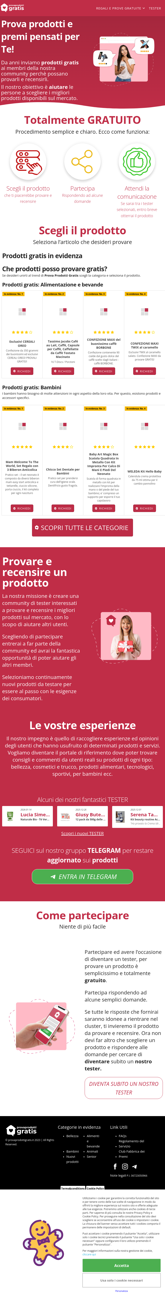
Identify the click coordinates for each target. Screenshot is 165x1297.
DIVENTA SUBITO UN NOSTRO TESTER (123, 1088)
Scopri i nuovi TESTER (82, 833)
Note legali (118, 1175)
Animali (92, 1151)
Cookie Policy (95, 1188)
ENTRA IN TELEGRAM (82, 876)
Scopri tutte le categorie (84, 527)
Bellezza (72, 1136)
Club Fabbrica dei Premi (132, 1154)
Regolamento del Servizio (131, 1143)
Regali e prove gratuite (118, 8)
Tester (155, 8)
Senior (91, 1156)
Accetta (121, 1265)
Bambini (72, 1151)
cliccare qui (89, 1254)
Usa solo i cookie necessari (121, 1280)
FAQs (123, 1136)
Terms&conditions (73, 1188)
